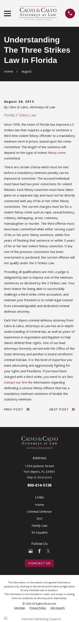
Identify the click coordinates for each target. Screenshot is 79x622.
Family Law (39, 525)
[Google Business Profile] (30, 551)
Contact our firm (16, 382)
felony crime (57, 152)
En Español (39, 532)
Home (39, 504)
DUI (39, 518)
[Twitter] (48, 551)
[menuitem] (19, 608)
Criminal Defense (39, 511)
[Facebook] (39, 551)
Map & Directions (39, 477)
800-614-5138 (39, 485)
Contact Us (39, 563)
